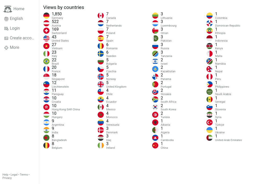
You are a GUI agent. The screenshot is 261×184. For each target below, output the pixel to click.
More (11, 47)
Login (12, 28)
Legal (14, 174)
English (13, 18)
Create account (20, 38)
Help (5, 174)
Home (13, 9)
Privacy (7, 178)
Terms (24, 174)
